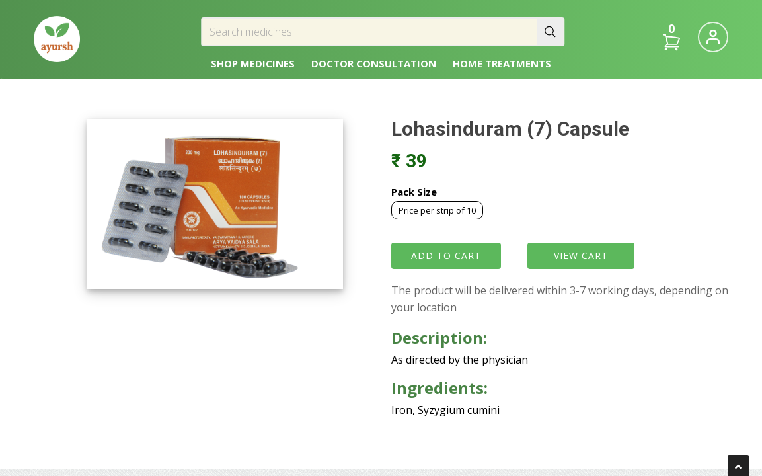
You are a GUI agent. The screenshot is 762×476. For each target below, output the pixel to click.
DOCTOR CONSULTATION (373, 63)
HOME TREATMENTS (502, 63)
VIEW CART (581, 255)
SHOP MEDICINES (253, 63)
